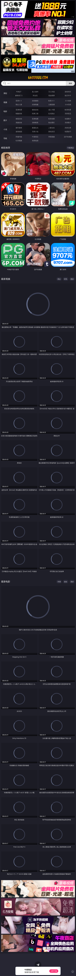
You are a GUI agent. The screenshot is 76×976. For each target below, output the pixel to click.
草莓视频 (51, 137)
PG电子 (18, 92)
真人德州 (35, 92)
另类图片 (68, 122)
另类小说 (35, 131)
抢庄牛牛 (68, 95)
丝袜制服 (35, 104)
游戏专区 (68, 92)
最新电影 (5, 581)
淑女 (65, 582)
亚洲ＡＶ (19, 101)
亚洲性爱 (19, 110)
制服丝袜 (19, 113)
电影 (5, 111)
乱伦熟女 (51, 113)
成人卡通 (51, 110)
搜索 (70, 83)
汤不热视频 (68, 137)
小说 (5, 129)
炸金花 (35, 95)
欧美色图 (51, 119)
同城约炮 (19, 137)
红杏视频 (19, 140)
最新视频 (5, 278)
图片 (5, 120)
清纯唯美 (35, 122)
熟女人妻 (19, 104)
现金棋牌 (51, 95)
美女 (59, 279)
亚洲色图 (35, 119)
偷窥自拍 (19, 119)
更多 (72, 279)
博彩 (5, 93)
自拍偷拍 (35, 101)
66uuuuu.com (38, 77)
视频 (5, 102)
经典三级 (35, 113)
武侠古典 (68, 128)
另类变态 (68, 113)
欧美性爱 (68, 110)
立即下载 (54, 971)
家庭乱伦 (35, 128)
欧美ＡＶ (51, 101)
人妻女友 (51, 128)
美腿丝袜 (19, 122)
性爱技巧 (68, 131)
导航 (5, 138)
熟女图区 (51, 122)
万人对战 (51, 92)
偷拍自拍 (35, 110)
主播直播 (51, 104)
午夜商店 (35, 137)
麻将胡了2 (18, 95)
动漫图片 (68, 119)
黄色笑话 (51, 131)
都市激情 (19, 128)
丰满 (59, 582)
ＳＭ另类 (68, 104)
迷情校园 (19, 131)
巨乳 (65, 279)
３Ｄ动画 (68, 101)
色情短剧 (35, 140)
